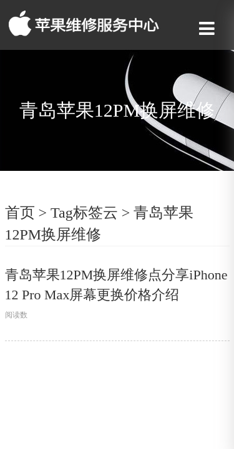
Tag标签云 (84, 213)
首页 (20, 213)
